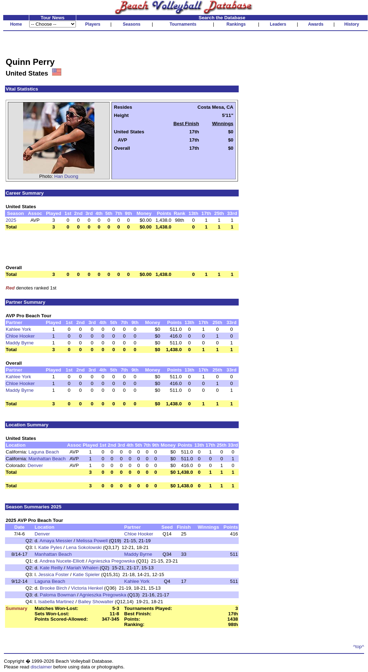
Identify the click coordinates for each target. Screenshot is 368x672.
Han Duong (66, 176)
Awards (315, 24)
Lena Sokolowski (84, 547)
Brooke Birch (53, 588)
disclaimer (41, 667)
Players (92, 24)
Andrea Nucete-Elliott (62, 561)
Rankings (236, 24)
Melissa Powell (92, 540)
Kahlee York (18, 329)
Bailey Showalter (95, 601)
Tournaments (183, 24)
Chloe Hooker (20, 336)
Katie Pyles (50, 547)
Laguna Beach (43, 452)
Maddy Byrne (20, 342)
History (351, 24)
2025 (11, 220)
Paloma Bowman (58, 594)
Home (16, 24)
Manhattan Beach (47, 458)
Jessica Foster (53, 574)
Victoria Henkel (87, 588)
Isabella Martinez (56, 601)
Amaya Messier (56, 540)
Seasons (131, 24)
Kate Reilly (51, 567)
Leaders (278, 24)
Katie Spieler (86, 574)
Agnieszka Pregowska (111, 561)
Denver (35, 465)
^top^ (358, 646)
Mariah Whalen (83, 567)
